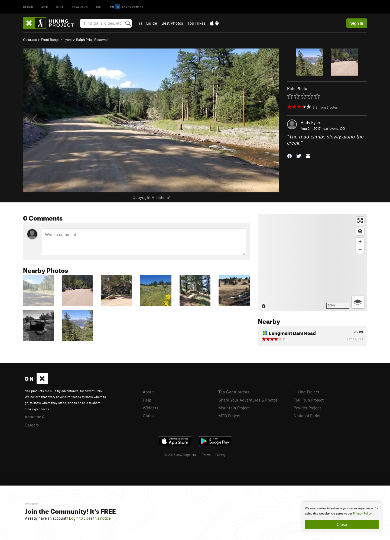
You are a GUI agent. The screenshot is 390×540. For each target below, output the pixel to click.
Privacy (220, 455)
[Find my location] (360, 231)
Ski (99, 6)
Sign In (356, 23)
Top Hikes (196, 23)
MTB (44, 6)
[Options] (358, 302)
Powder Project (307, 407)
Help (147, 399)
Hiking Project (306, 391)
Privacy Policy (362, 513)
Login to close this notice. (90, 518)
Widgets (150, 407)
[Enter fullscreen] (360, 221)
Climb (28, 6)
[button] (289, 155)
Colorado (30, 39)
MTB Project (229, 415)
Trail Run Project (309, 399)
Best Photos (172, 23)
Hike (60, 6)
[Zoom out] (360, 250)
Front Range (50, 39)
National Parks (307, 415)
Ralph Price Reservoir (92, 39)
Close (342, 524)
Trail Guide (147, 23)
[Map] (312, 262)
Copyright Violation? (151, 197)
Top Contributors (233, 391)
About (148, 391)
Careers (32, 424)
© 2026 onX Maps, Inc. (180, 455)
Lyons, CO (337, 128)
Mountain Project (234, 407)
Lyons (67, 39)
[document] (342, 517)
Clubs (148, 415)
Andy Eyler (310, 122)
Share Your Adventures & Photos (248, 399)
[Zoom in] (360, 242)
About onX (34, 416)
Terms (206, 455)
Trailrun (80, 6)
